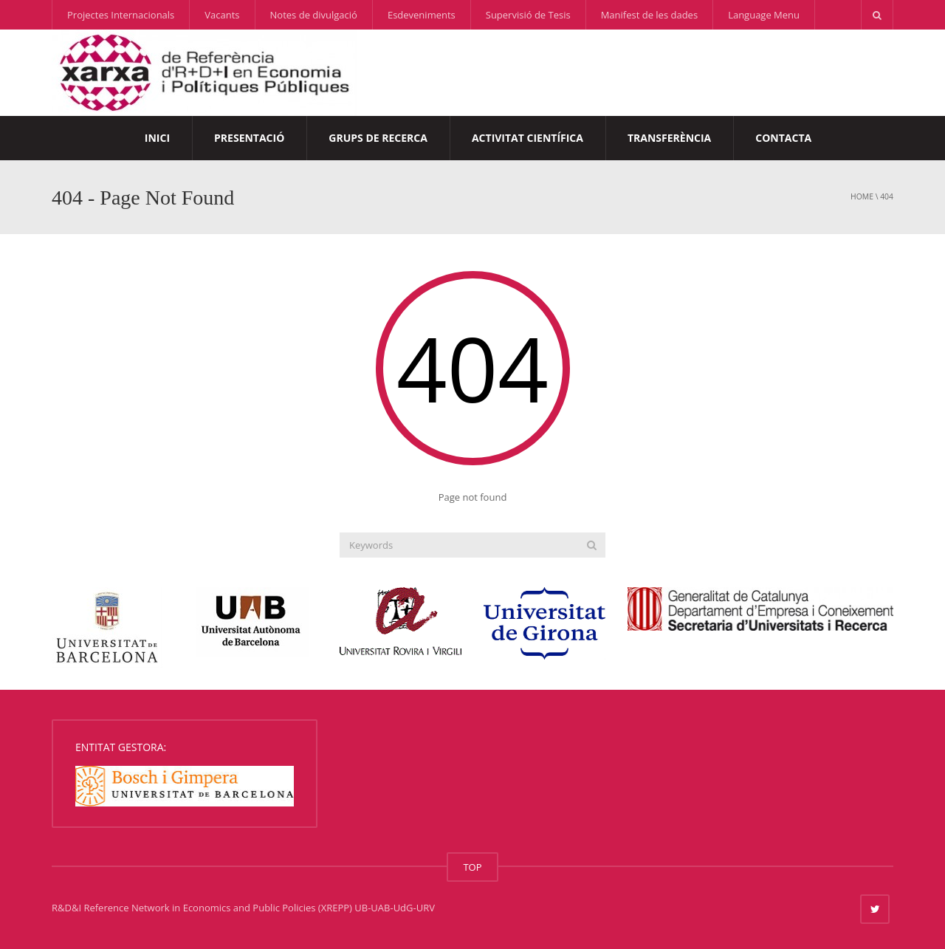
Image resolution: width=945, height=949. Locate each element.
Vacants (222, 14)
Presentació (249, 138)
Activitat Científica (527, 138)
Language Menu (764, 14)
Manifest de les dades (649, 14)
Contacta (783, 138)
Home (861, 196)
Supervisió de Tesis (528, 14)
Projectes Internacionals (120, 14)
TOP (472, 867)
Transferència (669, 138)
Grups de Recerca (378, 138)
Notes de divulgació (313, 14)
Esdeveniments (422, 14)
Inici (157, 138)
